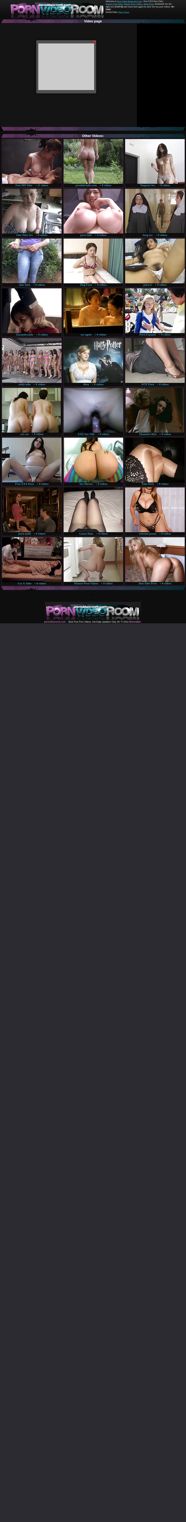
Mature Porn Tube (114, 4)
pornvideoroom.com (55, 622)
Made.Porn (149, 4)
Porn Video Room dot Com (129, 1)
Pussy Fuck (123, 12)
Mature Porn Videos (133, 4)
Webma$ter (135, 622)
